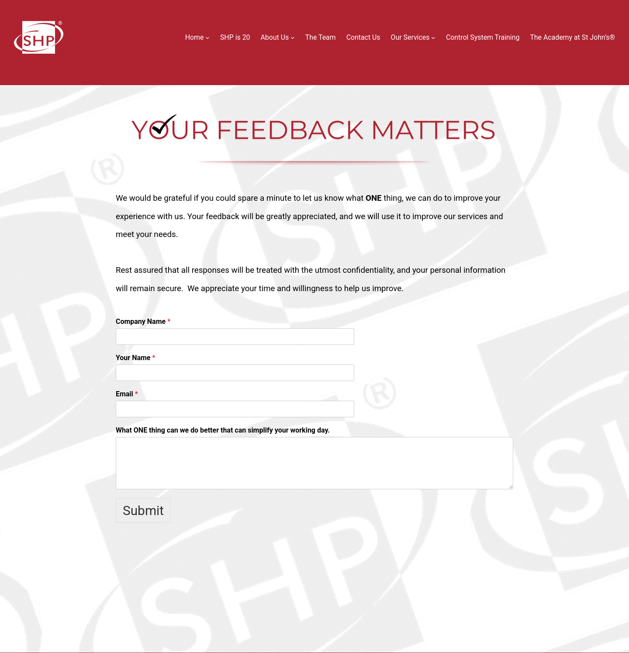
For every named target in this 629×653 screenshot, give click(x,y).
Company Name (143, 321)
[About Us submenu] (292, 37)
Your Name (135, 358)
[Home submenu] (207, 37)
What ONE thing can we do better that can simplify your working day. (223, 430)
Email (127, 394)
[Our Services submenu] (433, 37)
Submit (143, 510)
